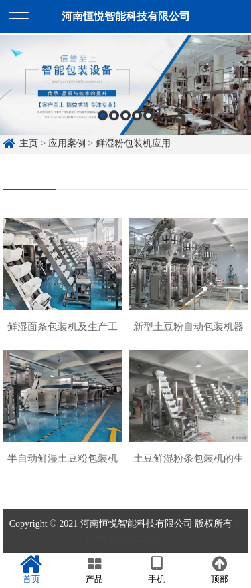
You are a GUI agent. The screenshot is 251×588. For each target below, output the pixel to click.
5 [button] (148, 117)
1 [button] (102, 117)
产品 (94, 570)
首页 (31, 570)
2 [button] (114, 117)
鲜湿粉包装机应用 (133, 143)
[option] (125, 87)
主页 (28, 143)
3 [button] (125, 117)
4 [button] (137, 117)
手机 (157, 570)
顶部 (219, 570)
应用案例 (67, 143)
